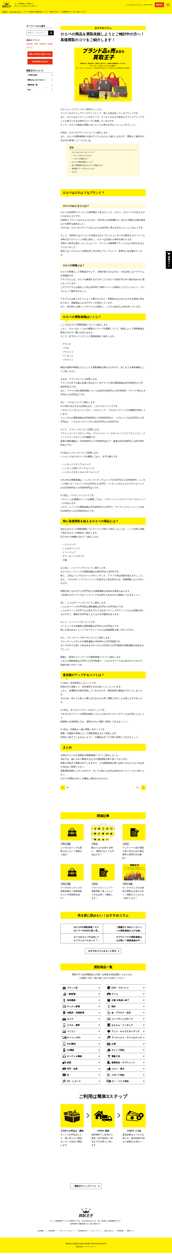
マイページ (148, 5)
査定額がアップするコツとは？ (83, 168)
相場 (36, 44)
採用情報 (120, 1231)
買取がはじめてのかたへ (36, 80)
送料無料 (29, 44)
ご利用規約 (51, 1231)
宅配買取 (42, 44)
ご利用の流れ (32, 75)
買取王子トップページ (85, 1186)
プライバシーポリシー (66, 1231)
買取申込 (159, 5)
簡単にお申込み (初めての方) (40, 54)
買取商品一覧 (32, 85)
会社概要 (40, 1231)
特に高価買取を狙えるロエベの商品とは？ (88, 165)
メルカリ (29, 47)
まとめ (74, 172)
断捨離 (50, 44)
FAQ (29, 90)
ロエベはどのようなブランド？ (83, 152)
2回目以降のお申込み (40, 62)
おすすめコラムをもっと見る (102, 951)
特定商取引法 (82, 1231)
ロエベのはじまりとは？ (83, 155)
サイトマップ (95, 1231)
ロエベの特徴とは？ (81, 159)
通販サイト (131, 1231)
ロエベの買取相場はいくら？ (83, 162)
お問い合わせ (108, 1231)
